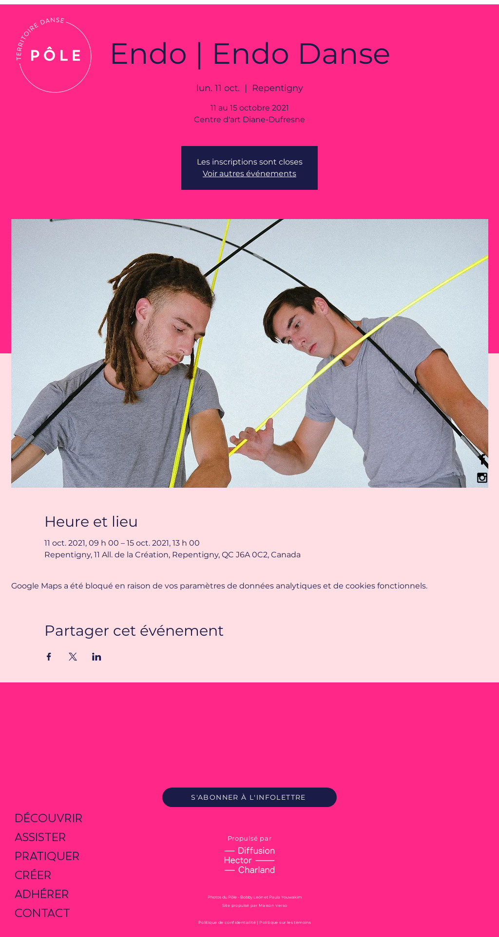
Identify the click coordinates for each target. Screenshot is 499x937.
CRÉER (33, 874)
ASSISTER (40, 837)
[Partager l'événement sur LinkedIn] (96, 657)
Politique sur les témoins (285, 922)
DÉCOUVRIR (49, 818)
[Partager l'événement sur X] (72, 657)
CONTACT (42, 912)
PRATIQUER (47, 856)
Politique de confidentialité (227, 922)
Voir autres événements (249, 173)
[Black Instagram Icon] (482, 478)
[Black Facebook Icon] (482, 459)
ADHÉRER (42, 893)
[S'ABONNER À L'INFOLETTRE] (249, 797)
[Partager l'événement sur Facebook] (49, 657)
